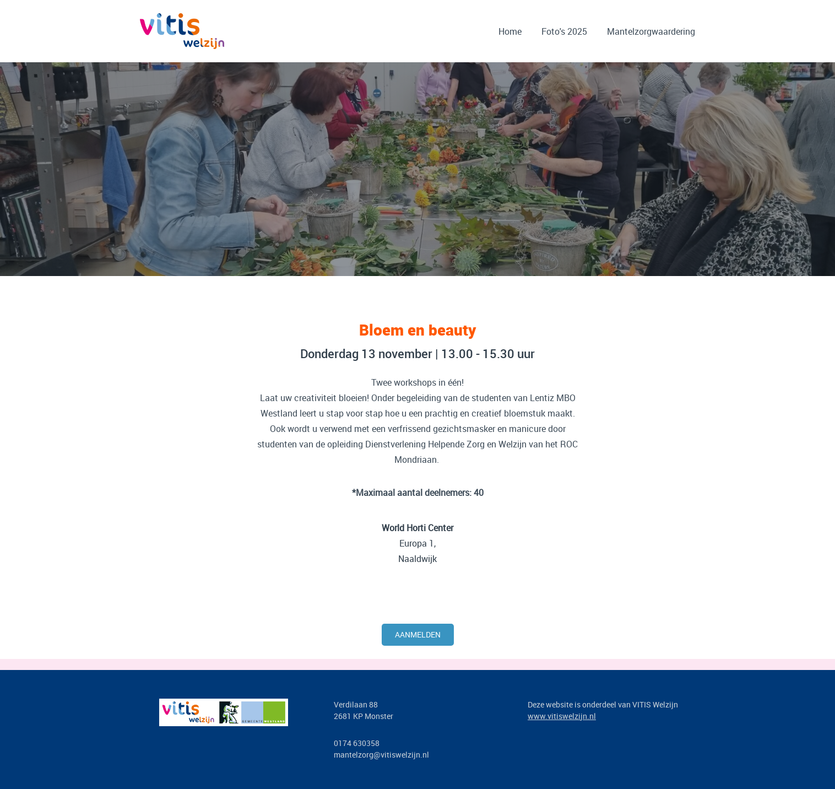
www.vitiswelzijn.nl (562, 716)
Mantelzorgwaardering (651, 31)
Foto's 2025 (564, 31)
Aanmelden (418, 634)
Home (510, 31)
